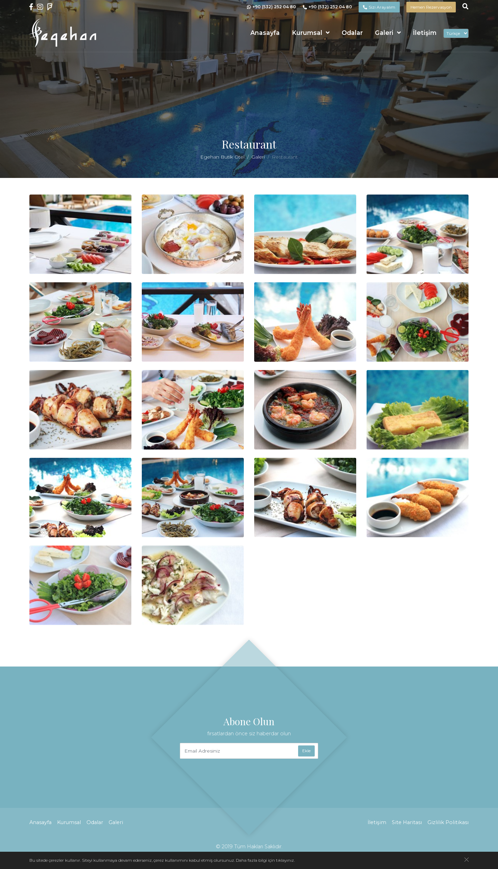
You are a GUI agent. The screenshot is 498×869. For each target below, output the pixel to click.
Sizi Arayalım (379, 7)
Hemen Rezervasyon (431, 7)
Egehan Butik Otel (222, 157)
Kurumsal (307, 32)
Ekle (306, 750)
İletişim (424, 32)
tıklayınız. (285, 860)
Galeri (384, 32)
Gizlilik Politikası (448, 822)
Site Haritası (407, 822)
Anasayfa (265, 32)
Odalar (352, 32)
